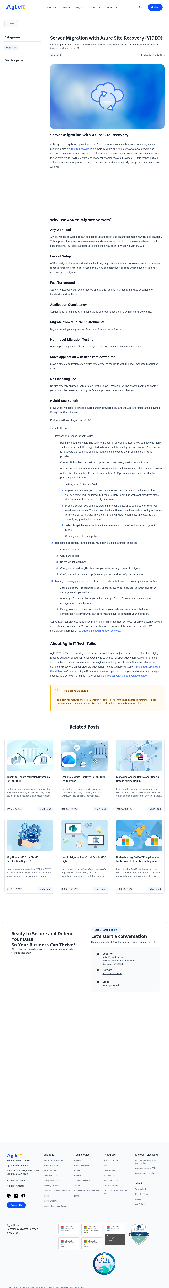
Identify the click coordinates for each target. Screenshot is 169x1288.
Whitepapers (109, 1175)
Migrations (11, 47)
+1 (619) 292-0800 (16, 1180)
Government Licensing (145, 1173)
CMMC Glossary (111, 1186)
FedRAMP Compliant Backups (56, 1191)
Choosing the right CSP (145, 1168)
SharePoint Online (51, 1175)
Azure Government (51, 1165)
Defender (78, 1160)
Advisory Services (51, 1186)
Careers (138, 1199)
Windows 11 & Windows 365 (86, 1191)
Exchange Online (81, 1165)
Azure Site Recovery (78, 148)
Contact (155, 7)
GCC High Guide (111, 1160)
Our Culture (140, 1204)
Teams (77, 1186)
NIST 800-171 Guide (112, 1181)
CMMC (46, 1196)
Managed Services (51, 1181)
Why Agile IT (140, 1189)
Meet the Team (141, 1194)
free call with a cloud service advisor (127, 675)
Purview (77, 1175)
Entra (76, 1196)
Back (11, 23)
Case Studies (109, 1170)
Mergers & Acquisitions (53, 1160)
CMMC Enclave (50, 1201)
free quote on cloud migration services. (99, 630)
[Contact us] (43, 1038)
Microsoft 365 (49, 1170)
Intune (77, 1170)
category (130, 703)
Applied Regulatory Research (55, 1206)
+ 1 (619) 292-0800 (112, 973)
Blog (106, 1165)
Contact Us (16, 1205)
